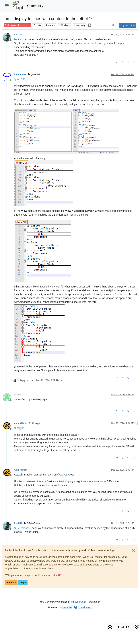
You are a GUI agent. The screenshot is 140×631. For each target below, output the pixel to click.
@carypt (34, 423)
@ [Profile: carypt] (19, 428)
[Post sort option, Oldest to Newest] (113, 25)
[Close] (133, 550)
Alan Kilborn (20, 423)
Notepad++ (81, 601)
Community (35, 6)
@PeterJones (32, 523)
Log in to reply (128, 25)
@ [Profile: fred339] (19, 79)
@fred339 (34, 74)
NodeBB (67, 607)
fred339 (18, 34)
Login (23, 582)
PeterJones (20, 74)
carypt (17, 394)
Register (11, 582)
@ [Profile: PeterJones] (22, 528)
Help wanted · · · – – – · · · (17, 25)
